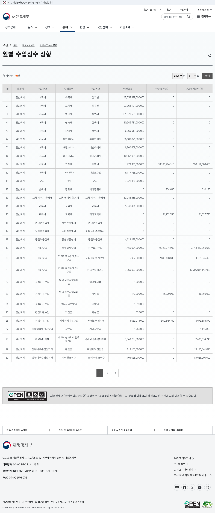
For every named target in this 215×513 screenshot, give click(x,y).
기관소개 (125, 27)
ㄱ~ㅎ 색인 (181, 464)
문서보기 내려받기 (185, 469)
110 (36, 471)
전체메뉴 (206, 16)
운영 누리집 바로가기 (121, 430)
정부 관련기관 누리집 (17, 430)
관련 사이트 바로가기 (174, 430)
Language (203, 9)
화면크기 (185, 9)
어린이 (170, 9)
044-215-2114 (22, 464)
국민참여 (102, 27)
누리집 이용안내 (184, 458)
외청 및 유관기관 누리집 (70, 430)
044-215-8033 (18, 477)
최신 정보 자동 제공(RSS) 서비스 (193, 475)
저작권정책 (27, 502)
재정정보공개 (28, 45)
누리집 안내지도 (59, 502)
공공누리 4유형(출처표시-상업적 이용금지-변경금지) (27, 396)
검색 (207, 75)
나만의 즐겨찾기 (152, 9)
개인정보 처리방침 (11, 502)
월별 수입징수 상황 (48, 45)
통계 (65, 27)
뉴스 (30, 27)
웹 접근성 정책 (42, 502)
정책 (48, 27)
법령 (82, 27)
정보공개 (10, 27)
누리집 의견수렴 (76, 502)
